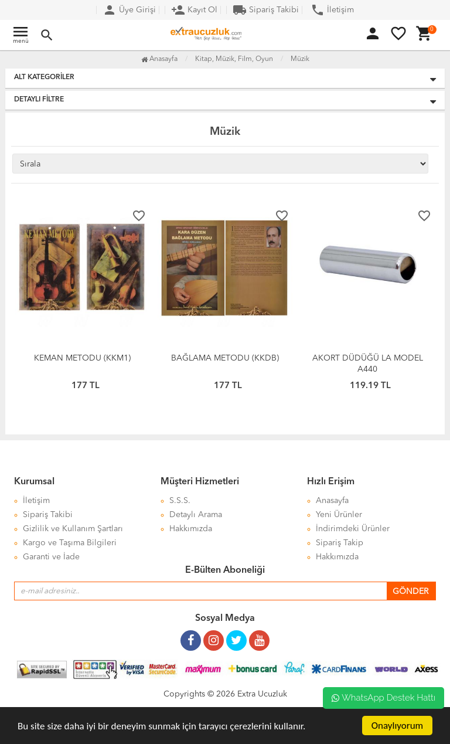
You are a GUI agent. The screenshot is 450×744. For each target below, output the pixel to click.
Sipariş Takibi (266, 10)
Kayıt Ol (194, 10)
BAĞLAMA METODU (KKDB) (225, 358)
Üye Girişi (129, 10)
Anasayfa (159, 59)
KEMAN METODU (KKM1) (82, 358)
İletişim (332, 10)
